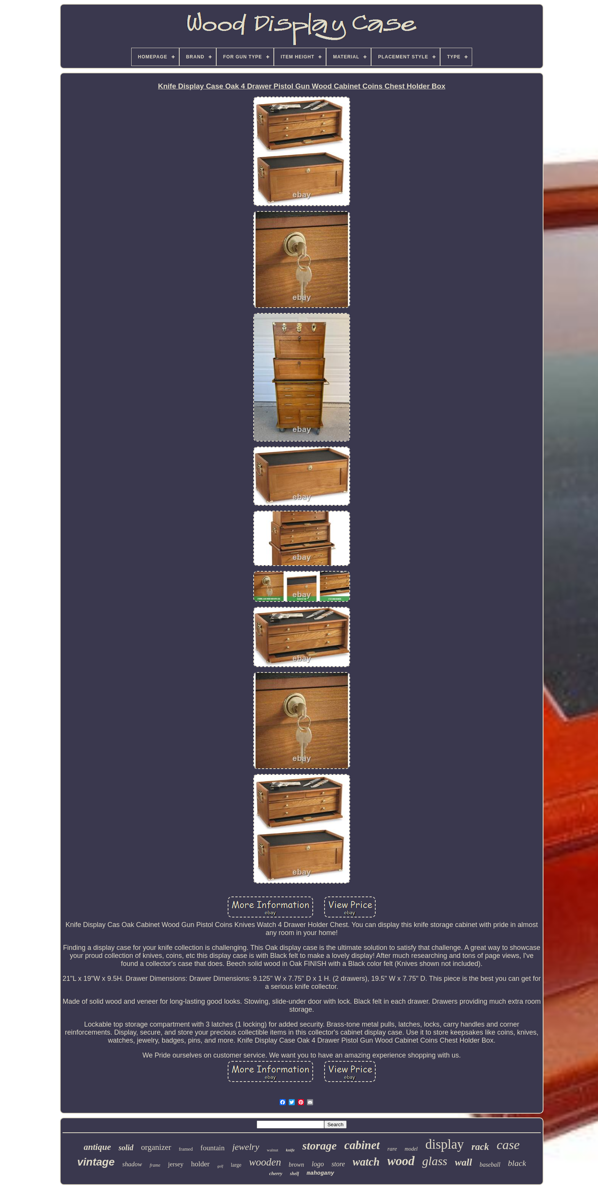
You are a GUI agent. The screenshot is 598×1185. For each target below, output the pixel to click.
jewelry (245, 1147)
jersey (175, 1164)
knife (290, 1150)
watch (366, 1162)
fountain (213, 1148)
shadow (132, 1164)
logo (318, 1164)
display (444, 1144)
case (508, 1145)
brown (296, 1164)
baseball (490, 1164)
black (517, 1163)
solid (126, 1147)
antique (97, 1147)
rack (480, 1146)
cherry (276, 1173)
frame (155, 1165)
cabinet (362, 1145)
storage (319, 1145)
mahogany (320, 1173)
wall (463, 1162)
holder (200, 1164)
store (338, 1164)
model (411, 1149)
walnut (272, 1150)
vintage (95, 1162)
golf (220, 1166)
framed (186, 1149)
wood (401, 1161)
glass (434, 1161)
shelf (294, 1173)
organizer (156, 1147)
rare (392, 1149)
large (236, 1165)
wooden (265, 1162)
